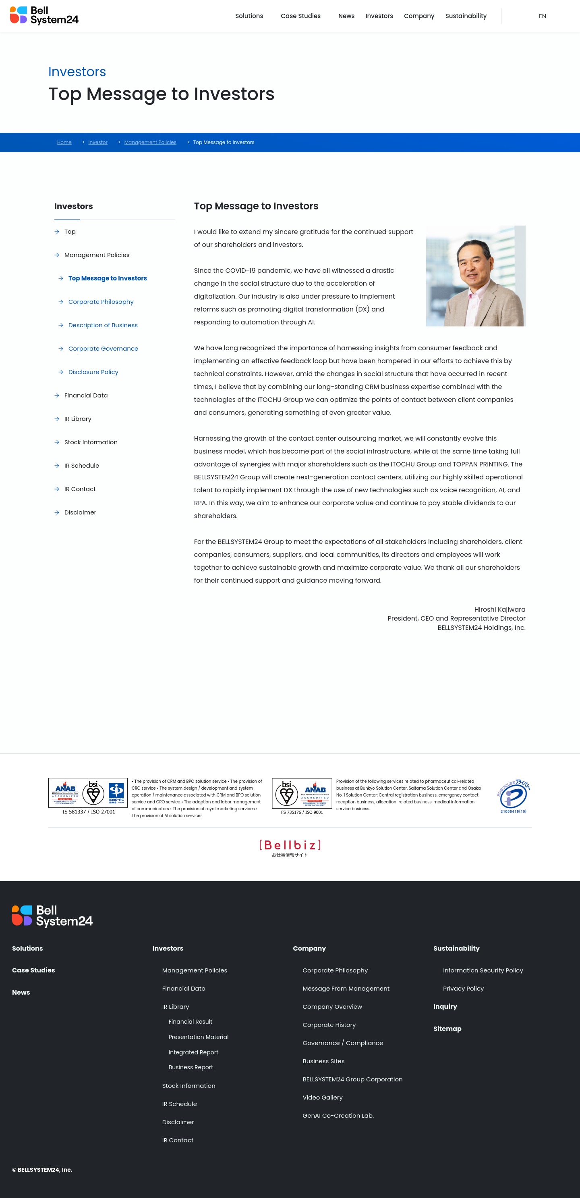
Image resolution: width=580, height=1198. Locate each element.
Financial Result (190, 1022)
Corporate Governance (103, 348)
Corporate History (329, 1024)
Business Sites (324, 1061)
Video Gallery (323, 1097)
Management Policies (97, 255)
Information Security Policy (483, 970)
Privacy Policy (463, 988)
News (346, 16)
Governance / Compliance (343, 1043)
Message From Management (346, 988)
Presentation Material (199, 1037)
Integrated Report (193, 1052)
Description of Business (103, 325)
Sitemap (447, 1028)
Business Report (191, 1067)
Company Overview (332, 1006)
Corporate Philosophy (101, 301)
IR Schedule (81, 465)
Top (70, 231)
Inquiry (445, 1006)
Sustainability (466, 16)
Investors (380, 16)
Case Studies (301, 16)
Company (419, 16)
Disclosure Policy (93, 372)
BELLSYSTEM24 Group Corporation (353, 1079)
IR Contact (80, 489)
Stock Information (91, 442)
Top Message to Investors (107, 278)
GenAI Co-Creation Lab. (338, 1115)
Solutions (249, 16)
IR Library (77, 418)
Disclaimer (80, 512)
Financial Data (86, 395)
